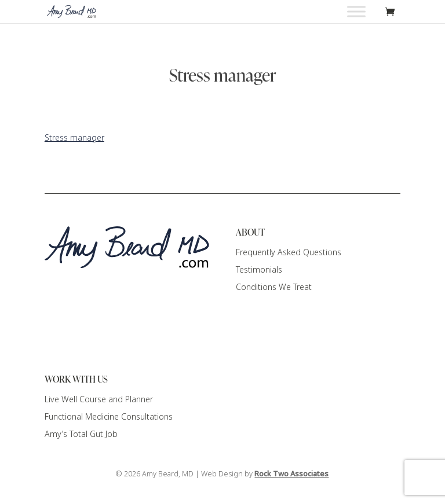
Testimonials (259, 270)
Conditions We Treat (274, 287)
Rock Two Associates (291, 473)
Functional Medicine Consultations (109, 417)
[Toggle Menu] (356, 11)
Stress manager (74, 138)
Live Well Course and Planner (99, 399)
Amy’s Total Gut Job (81, 434)
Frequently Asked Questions (288, 252)
